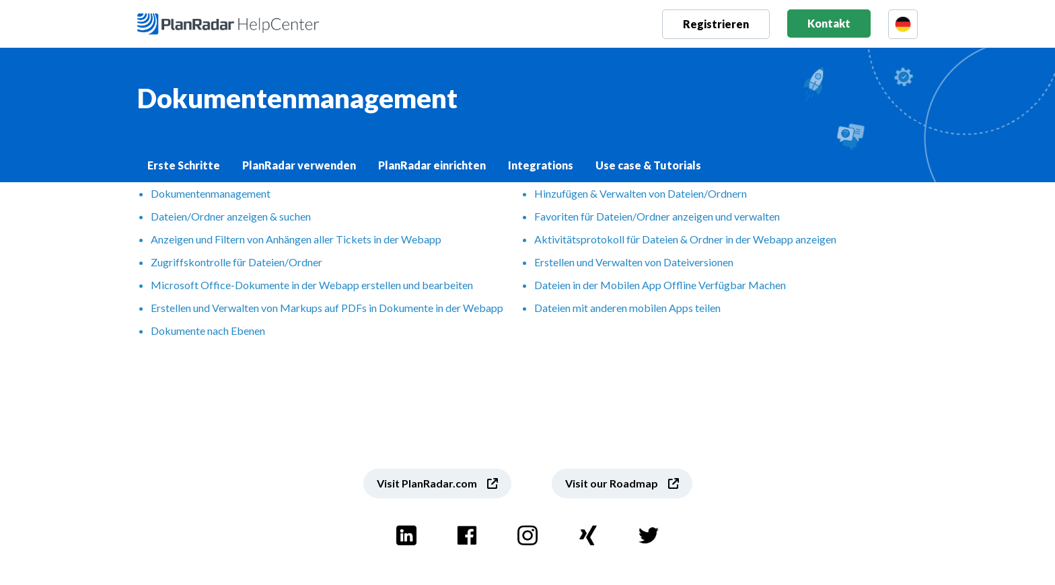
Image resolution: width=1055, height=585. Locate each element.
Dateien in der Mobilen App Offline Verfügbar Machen (660, 284)
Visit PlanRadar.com (427, 483)
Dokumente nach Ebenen (208, 330)
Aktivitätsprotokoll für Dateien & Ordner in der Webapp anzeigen (685, 239)
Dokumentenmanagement (210, 193)
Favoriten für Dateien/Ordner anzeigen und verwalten (657, 216)
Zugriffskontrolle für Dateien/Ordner (236, 262)
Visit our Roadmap (611, 483)
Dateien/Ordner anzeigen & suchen (231, 216)
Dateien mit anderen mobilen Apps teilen (627, 307)
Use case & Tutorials (648, 165)
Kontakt (828, 23)
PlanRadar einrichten (432, 165)
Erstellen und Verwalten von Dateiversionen (633, 262)
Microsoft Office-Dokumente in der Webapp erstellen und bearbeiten (312, 284)
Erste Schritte (183, 165)
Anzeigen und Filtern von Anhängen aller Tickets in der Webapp (296, 239)
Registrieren (716, 23)
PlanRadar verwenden (299, 165)
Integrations (540, 165)
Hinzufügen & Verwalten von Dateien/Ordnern (640, 193)
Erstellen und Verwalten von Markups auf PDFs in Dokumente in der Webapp (327, 307)
